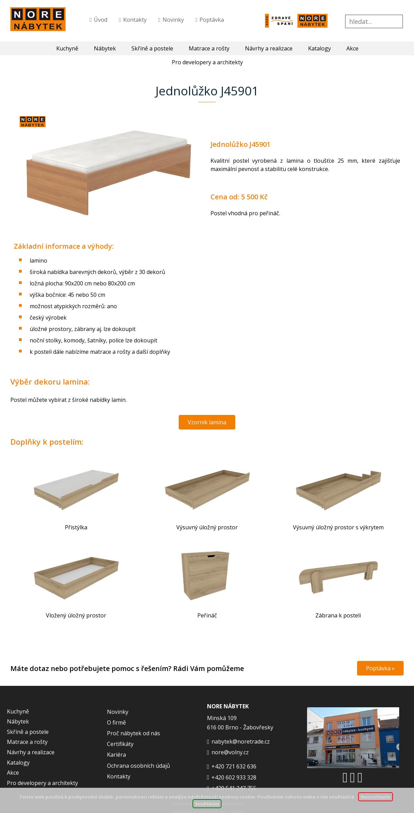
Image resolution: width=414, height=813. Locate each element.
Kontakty (135, 19)
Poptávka (211, 19)
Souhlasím (207, 804)
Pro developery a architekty (42, 783)
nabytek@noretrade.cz (240, 741)
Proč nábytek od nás (133, 733)
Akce (352, 48)
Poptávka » (380, 668)
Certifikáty (120, 744)
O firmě (116, 722)
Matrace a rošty (209, 48)
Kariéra (116, 754)
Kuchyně (67, 48)
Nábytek (105, 48)
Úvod (100, 19)
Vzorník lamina (207, 422)
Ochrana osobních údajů (138, 765)
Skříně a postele (152, 48)
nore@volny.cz (230, 752)
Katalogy (319, 48)
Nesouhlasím (376, 797)
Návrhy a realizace (269, 48)
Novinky (173, 19)
